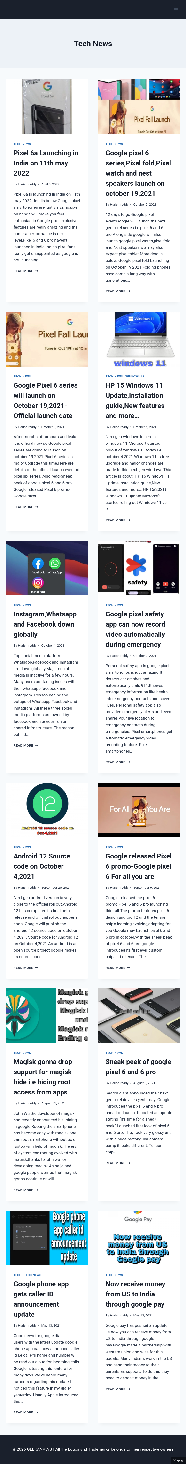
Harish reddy (27, 184)
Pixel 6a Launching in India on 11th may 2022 (46, 163)
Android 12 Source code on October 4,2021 (42, 866)
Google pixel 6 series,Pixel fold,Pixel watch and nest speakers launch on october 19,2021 (138, 173)
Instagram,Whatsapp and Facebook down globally (45, 624)
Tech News (22, 144)
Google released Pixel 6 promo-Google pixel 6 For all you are (139, 866)
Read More (26, 271)
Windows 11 (134, 376)
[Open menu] (175, 9)
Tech (18, 1275)
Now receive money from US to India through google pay (135, 1294)
